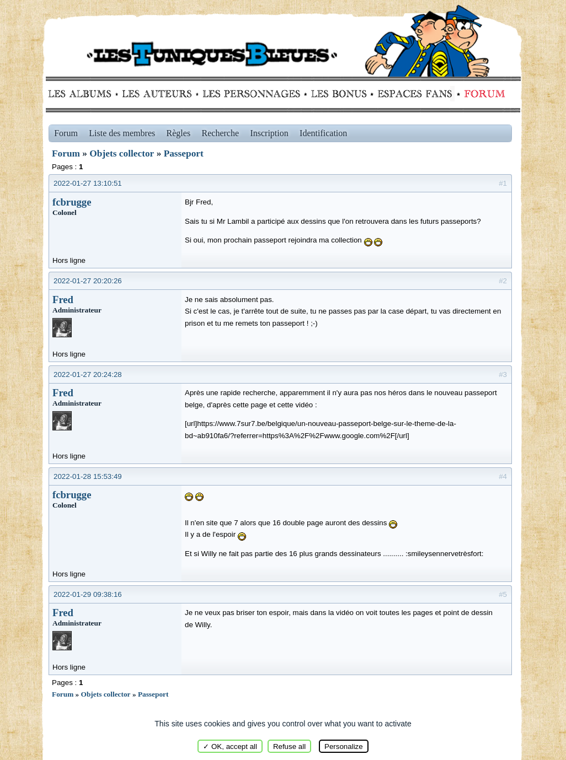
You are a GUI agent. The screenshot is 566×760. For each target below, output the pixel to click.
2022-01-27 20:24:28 (88, 374)
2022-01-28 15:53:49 (88, 476)
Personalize (343, 746)
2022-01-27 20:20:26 (88, 281)
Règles (179, 133)
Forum (482, 93)
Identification (323, 133)
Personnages (251, 93)
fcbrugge (71, 202)
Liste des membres (122, 133)
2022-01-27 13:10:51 (88, 183)
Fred (62, 299)
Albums (83, 93)
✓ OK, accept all (230, 746)
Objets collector (121, 153)
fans (415, 93)
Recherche (220, 133)
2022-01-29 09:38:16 (88, 594)
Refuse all (289, 746)
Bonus (338, 93)
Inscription (269, 133)
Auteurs (160, 93)
